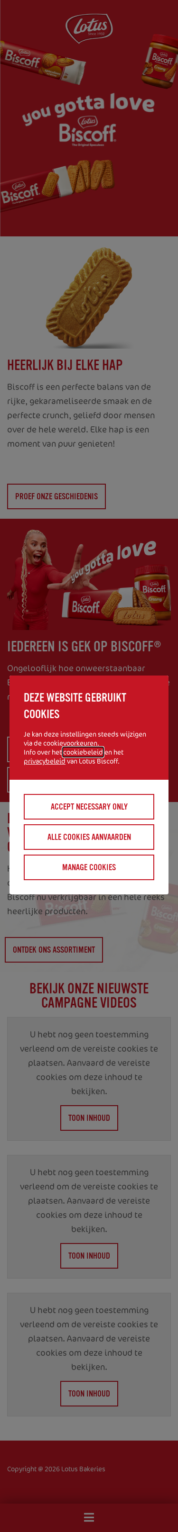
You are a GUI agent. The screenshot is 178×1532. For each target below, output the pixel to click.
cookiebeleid (83, 752)
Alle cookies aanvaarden (89, 837)
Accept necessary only (89, 806)
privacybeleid (45, 761)
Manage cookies (89, 867)
